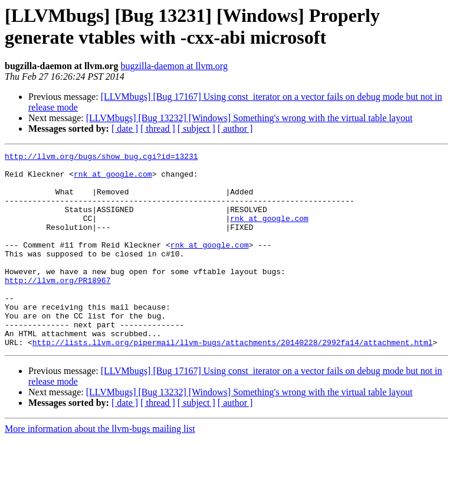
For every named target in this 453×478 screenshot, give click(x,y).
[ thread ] (157, 128)
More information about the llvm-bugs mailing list (100, 468)
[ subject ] (196, 128)
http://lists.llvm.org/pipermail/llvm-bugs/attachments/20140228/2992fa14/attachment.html (232, 381)
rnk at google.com (113, 179)
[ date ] (124, 128)
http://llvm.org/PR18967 (57, 306)
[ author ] (235, 128)
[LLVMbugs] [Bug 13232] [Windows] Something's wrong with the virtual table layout (249, 118)
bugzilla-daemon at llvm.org (173, 66)
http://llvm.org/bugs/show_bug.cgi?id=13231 (101, 157)
